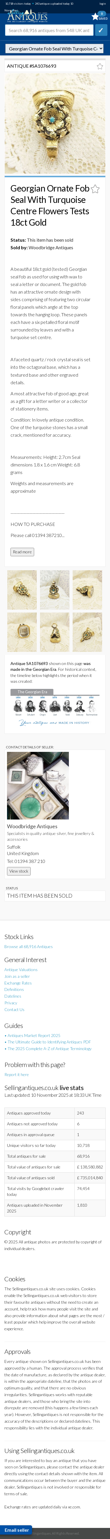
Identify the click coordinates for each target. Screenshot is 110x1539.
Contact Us (14, 1009)
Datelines (12, 996)
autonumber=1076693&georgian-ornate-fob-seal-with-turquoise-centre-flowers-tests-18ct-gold (54, 48)
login (102, 3)
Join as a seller (17, 976)
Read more (22, 551)
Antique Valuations (21, 969)
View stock (18, 870)
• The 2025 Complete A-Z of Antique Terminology (48, 1048)
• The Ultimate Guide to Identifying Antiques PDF (47, 1041)
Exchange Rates (18, 982)
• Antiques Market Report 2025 (32, 1035)
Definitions (14, 989)
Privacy (10, 1002)
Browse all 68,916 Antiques (28, 946)
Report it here (16, 1074)
